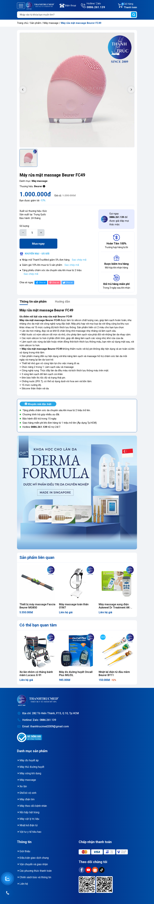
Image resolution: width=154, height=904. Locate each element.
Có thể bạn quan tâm (38, 625)
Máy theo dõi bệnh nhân (32, 805)
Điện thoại (70, 5)
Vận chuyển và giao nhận (33, 864)
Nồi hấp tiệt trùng (28, 812)
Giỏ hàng (129, 5)
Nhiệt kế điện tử (28, 825)
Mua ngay (38, 243)
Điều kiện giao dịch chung (33, 857)
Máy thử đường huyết (31, 766)
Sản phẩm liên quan (37, 557)
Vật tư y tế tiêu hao (29, 831)
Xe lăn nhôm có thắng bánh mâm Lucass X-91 (36, 673)
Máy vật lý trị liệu (28, 818)
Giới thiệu (24, 851)
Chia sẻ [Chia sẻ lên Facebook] (40, 282)
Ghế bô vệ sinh (27, 792)
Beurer (38, 186)
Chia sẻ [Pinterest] (54, 282)
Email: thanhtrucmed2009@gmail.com (45, 726)
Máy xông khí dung (29, 773)
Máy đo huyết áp (28, 760)
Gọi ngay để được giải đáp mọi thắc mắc (119, 219)
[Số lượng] (32, 232)
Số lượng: (25, 226)
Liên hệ (23, 883)
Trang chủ (22, 23)
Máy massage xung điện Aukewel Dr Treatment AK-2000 (114, 607)
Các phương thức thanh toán (35, 870)
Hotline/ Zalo (96, 5)
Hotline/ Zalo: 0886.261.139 (39, 720)
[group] (77, 90)
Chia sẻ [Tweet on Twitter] (67, 282)
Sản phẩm (35, 23)
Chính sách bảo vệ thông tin (34, 877)
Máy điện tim (26, 799)
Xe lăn (22, 786)
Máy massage (51, 23)
